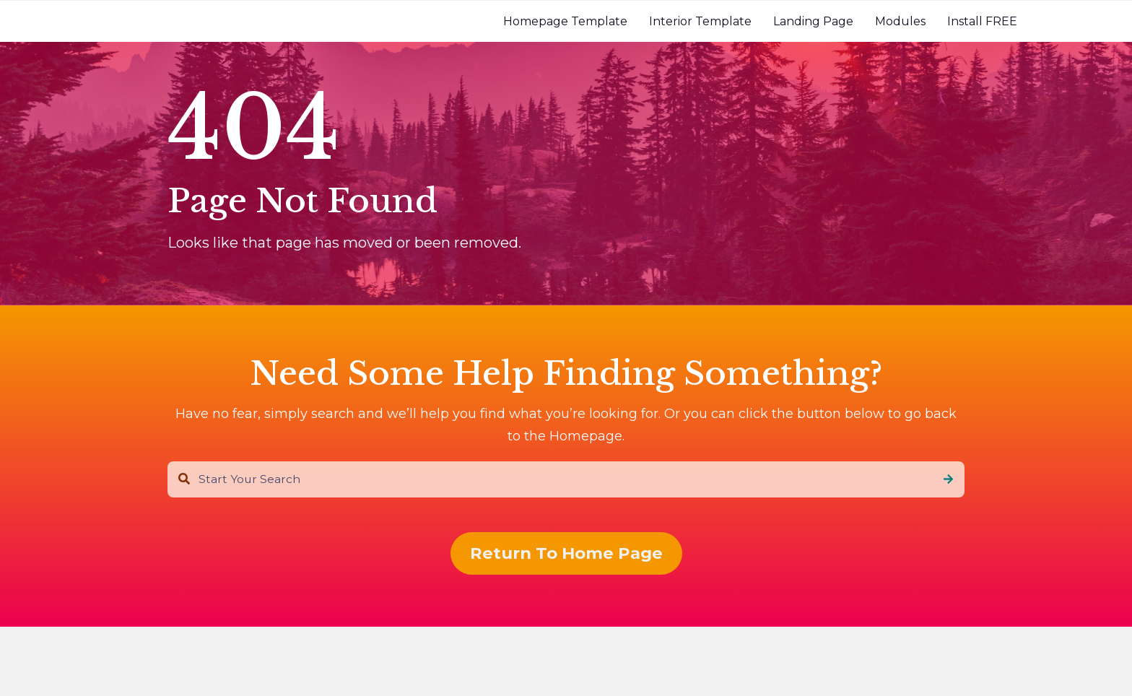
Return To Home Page (566, 553)
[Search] (948, 479)
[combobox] (566, 479)
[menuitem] (565, 21)
